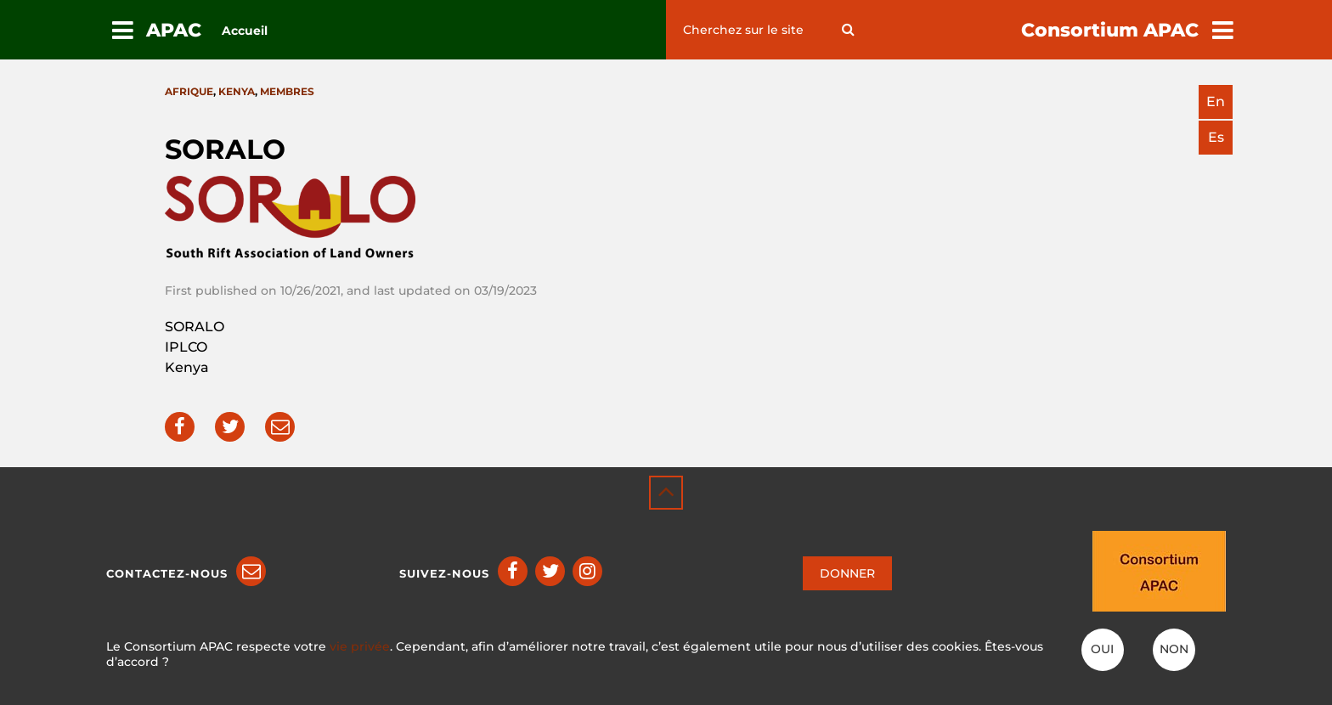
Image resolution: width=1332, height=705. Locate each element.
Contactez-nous (167, 573)
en (1215, 101)
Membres (287, 91)
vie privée (360, 646)
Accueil (245, 30)
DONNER (847, 573)
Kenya (236, 91)
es (1216, 137)
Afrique (189, 91)
